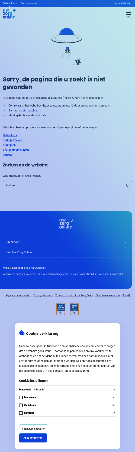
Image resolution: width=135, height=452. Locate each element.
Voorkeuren (30, 397)
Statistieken (30, 405)
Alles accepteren (33, 437)
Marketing (29, 412)
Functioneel (32, 389)
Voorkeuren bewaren (33, 428)
